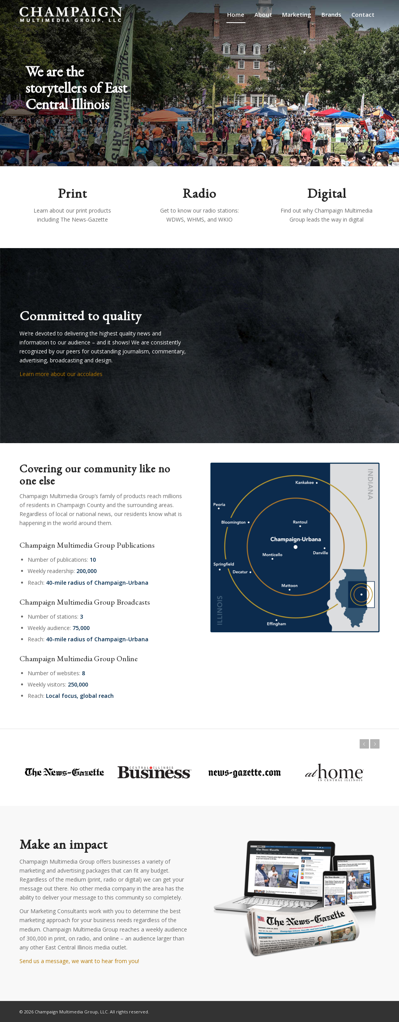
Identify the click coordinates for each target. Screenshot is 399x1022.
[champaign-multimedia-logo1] (70, 14)
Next (375, 744)
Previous (364, 744)
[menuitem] (235, 14)
